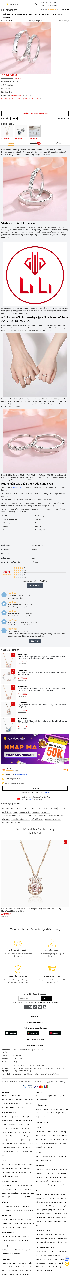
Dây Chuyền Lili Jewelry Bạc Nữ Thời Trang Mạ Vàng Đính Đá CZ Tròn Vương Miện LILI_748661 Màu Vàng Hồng (33, 910)
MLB (15, 812)
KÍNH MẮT (39, 1092)
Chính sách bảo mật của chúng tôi (46, 1002)
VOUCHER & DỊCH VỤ (9, 1181)
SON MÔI (39, 1152)
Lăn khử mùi (6, 812)
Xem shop (34, 788)
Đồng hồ (32, 808)
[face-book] (26, 1007)
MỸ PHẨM (39, 1128)
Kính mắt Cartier (30, 815)
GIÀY (37, 1190)
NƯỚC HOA (6, 1259)
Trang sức (38, 21)
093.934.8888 (51, 3)
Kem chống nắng (8, 808)
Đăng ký (46, 792)
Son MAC (62, 808)
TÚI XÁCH (5, 1092)
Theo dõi (64, 769)
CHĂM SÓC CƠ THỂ (8, 1233)
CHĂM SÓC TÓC (41, 1105)
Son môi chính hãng (56, 815)
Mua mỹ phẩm (25, 812)
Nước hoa (42, 815)
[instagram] (30, 1007)
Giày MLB (5, 819)
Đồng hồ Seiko (37, 819)
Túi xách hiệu (42, 808)
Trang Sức (45, 812)
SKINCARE (5, 1161)
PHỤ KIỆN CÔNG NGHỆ (9, 1246)
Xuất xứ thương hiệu (10, 562)
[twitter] (40, 1007)
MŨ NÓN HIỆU (6, 1216)
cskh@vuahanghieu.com (21, 1062)
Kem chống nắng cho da (11, 822)
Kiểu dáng (5, 558)
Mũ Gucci (53, 808)
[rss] (44, 1007)
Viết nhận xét (35, 585)
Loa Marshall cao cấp (52, 819)
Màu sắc (5, 554)
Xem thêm (34, 641)
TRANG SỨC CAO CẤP (43, 1230)
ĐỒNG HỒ (5, 1202)
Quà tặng (36, 812)
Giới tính (5, 550)
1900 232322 (52, 5)
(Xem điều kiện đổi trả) (20, 774)
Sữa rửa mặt (21, 808)
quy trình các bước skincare (12, 815)
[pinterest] (35, 1007)
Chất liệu (5, 545)
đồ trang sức (17, 487)
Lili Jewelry (9, 10)
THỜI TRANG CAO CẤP (9, 1113)
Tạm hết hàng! (35, 113)
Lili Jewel (9, 768)
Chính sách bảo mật (35, 1081)
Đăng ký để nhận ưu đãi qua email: (35, 994)
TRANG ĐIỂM (40, 1166)
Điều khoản (23, 1081)
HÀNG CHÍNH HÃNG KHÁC (45, 1247)
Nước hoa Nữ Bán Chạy (20, 819)
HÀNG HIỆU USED (42, 1122)
